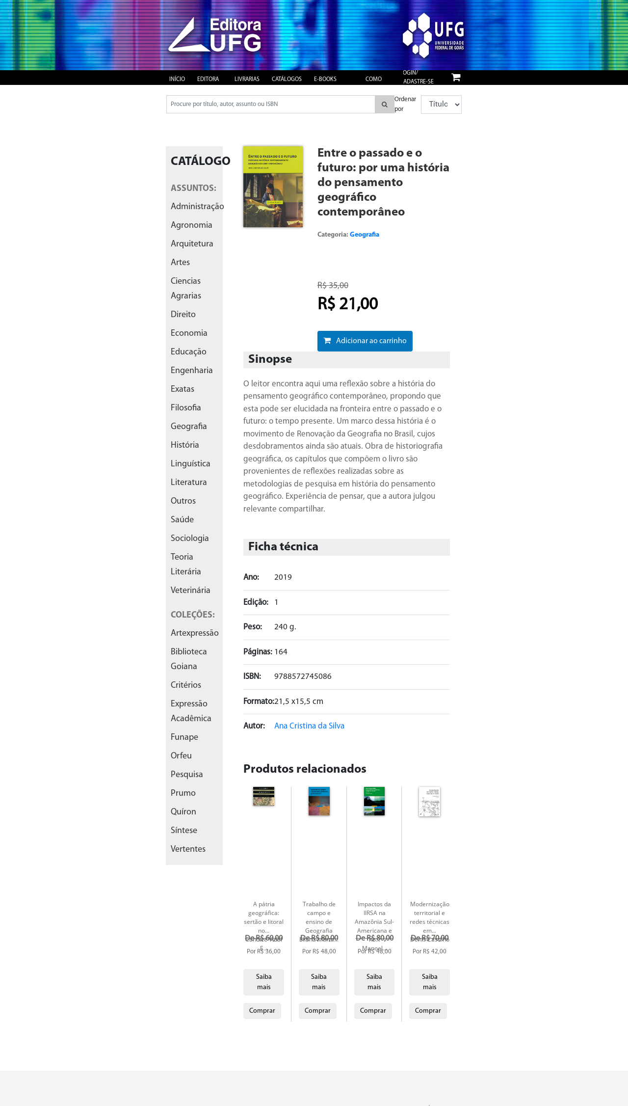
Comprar (262, 1011)
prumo (183, 793)
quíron (183, 812)
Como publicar (378, 84)
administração (197, 207)
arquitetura (192, 244)
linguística (190, 464)
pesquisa (187, 775)
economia (189, 333)
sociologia (190, 538)
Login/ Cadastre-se (417, 77)
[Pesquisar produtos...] (271, 104)
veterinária (190, 590)
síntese (184, 831)
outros (183, 501)
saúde (182, 520)
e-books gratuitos (328, 84)
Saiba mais (264, 982)
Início (177, 79)
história (185, 445)
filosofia (186, 408)
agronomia (191, 225)
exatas (182, 389)
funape (184, 737)
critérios (186, 685)
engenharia (192, 371)
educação (189, 352)
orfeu (181, 756)
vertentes (188, 849)
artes (180, 263)
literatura (189, 482)
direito (183, 315)
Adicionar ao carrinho (365, 340)
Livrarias (247, 79)
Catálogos (287, 79)
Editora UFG (208, 84)
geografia (189, 427)
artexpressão (195, 633)
